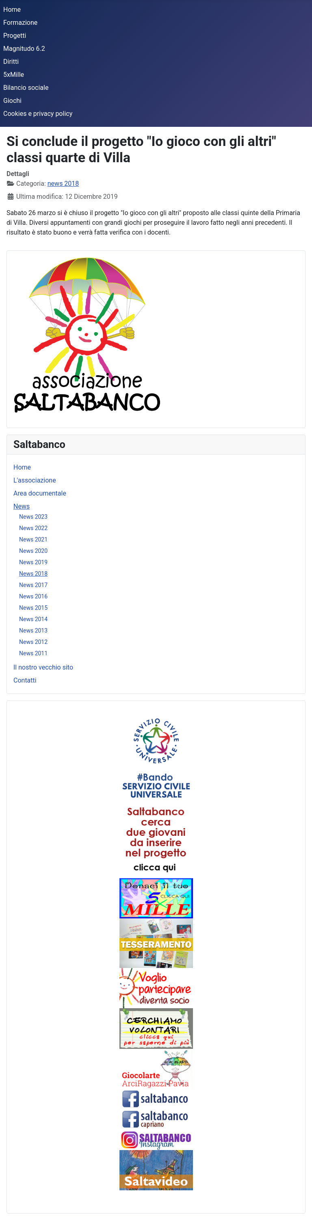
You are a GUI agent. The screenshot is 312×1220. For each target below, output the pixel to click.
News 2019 (33, 562)
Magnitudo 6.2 (24, 48)
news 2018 (63, 183)
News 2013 (33, 630)
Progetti (14, 35)
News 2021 (33, 539)
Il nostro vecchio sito (43, 667)
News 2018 (33, 573)
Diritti (11, 61)
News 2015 (33, 608)
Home (12, 9)
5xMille (13, 74)
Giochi (12, 100)
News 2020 (33, 551)
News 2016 (33, 596)
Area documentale (39, 493)
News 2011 (33, 653)
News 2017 (33, 585)
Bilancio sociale (25, 87)
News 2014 (33, 619)
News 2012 (33, 642)
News (21, 506)
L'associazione (34, 480)
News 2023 (33, 516)
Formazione (20, 22)
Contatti (25, 680)
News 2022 (33, 528)
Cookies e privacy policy (37, 113)
